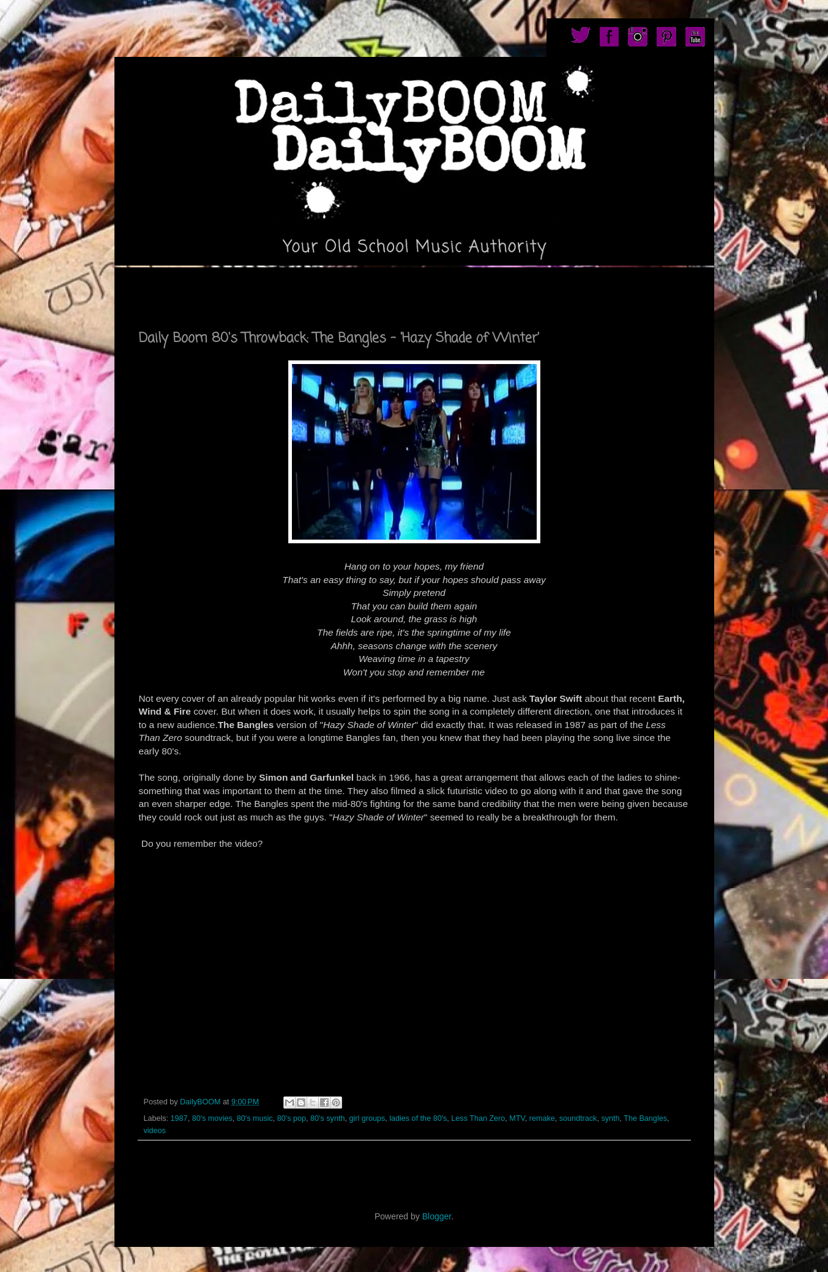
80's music (255, 1118)
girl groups (367, 1118)
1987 (179, 1118)
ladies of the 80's (418, 1118)
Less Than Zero (478, 1118)
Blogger (436, 1216)
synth (610, 1118)
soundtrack (578, 1118)
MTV (516, 1118)
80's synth (327, 1118)
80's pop (291, 1118)
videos (155, 1130)
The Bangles (645, 1118)
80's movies (212, 1118)
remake (542, 1118)
